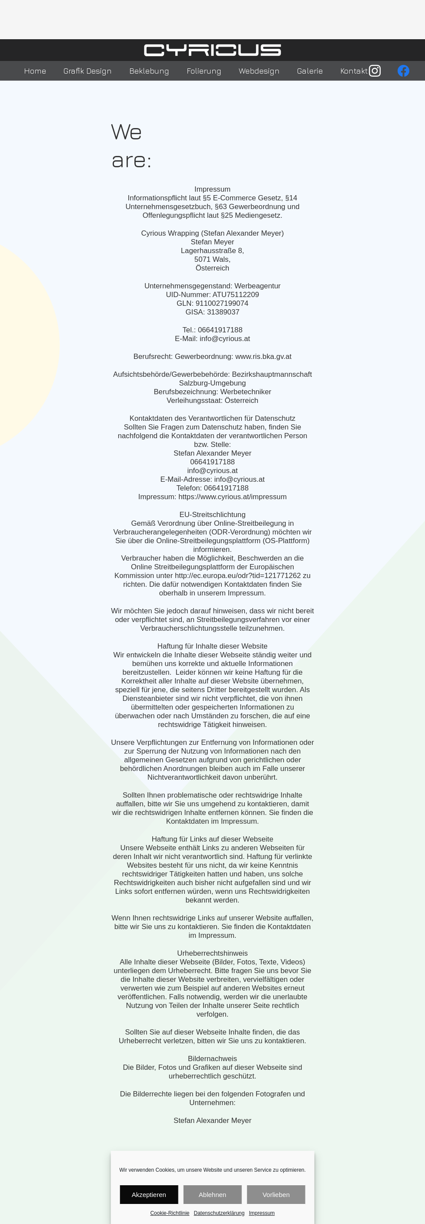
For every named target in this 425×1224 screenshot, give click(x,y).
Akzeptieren (149, 1194)
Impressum (261, 1213)
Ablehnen (212, 1194)
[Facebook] (404, 71)
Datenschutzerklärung (219, 1213)
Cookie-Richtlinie (169, 1213)
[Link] (212, 50)
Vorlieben (276, 1194)
